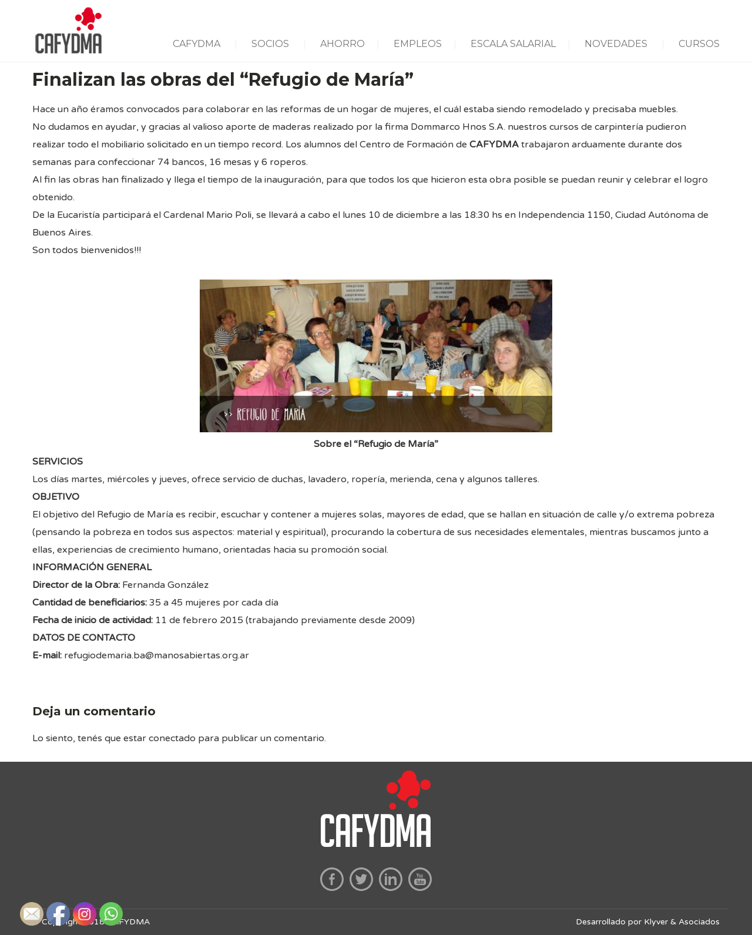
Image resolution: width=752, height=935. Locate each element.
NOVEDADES (616, 43)
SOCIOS (270, 43)
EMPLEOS (418, 43)
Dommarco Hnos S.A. (458, 127)
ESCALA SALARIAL (513, 43)
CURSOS (699, 43)
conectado (172, 738)
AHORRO (342, 43)
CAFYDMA (196, 43)
